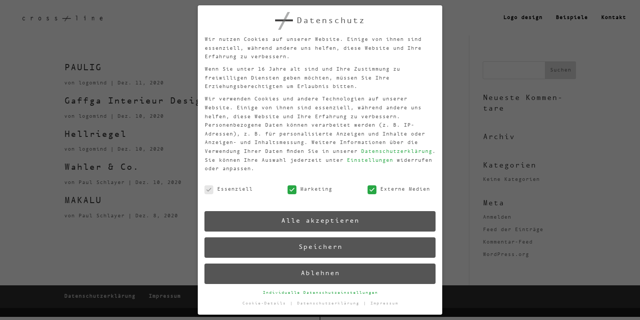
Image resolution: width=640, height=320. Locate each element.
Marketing (307, 190)
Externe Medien (396, 187)
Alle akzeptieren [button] (318, 221)
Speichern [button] (319, 247)
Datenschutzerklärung (392, 149)
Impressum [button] (385, 301)
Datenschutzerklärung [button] (330, 303)
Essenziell (226, 192)
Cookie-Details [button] (266, 305)
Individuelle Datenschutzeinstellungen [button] (320, 292)
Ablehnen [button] (320, 273)
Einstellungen (367, 159)
